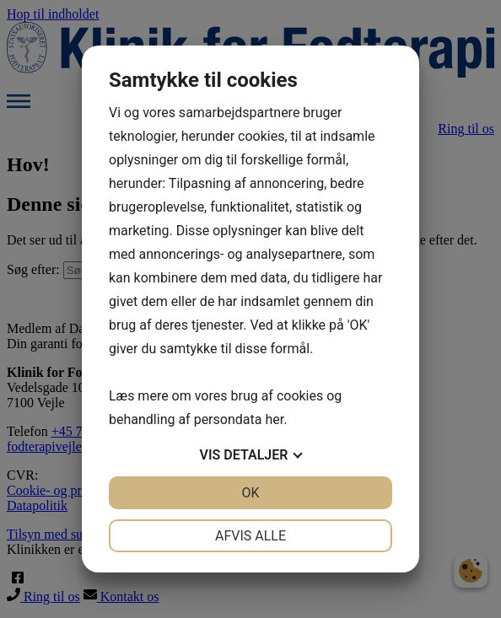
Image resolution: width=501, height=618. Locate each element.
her (274, 419)
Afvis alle (250, 536)
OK (250, 493)
